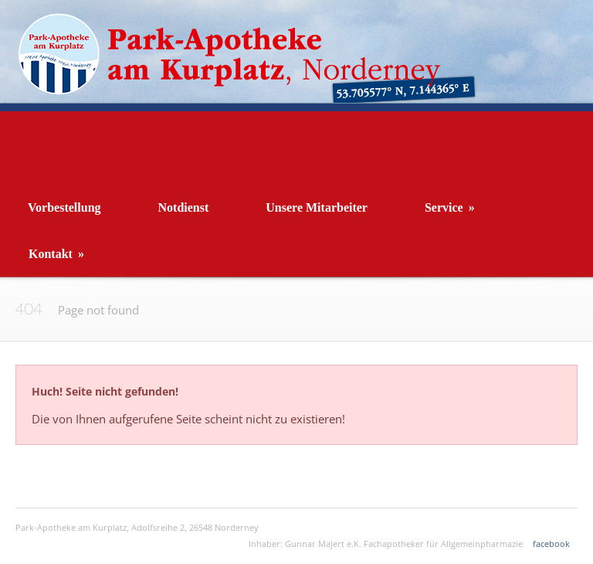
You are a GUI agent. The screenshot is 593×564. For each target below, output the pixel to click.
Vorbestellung (64, 207)
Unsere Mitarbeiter (317, 207)
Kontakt (56, 253)
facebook (551, 543)
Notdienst (183, 207)
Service (450, 207)
